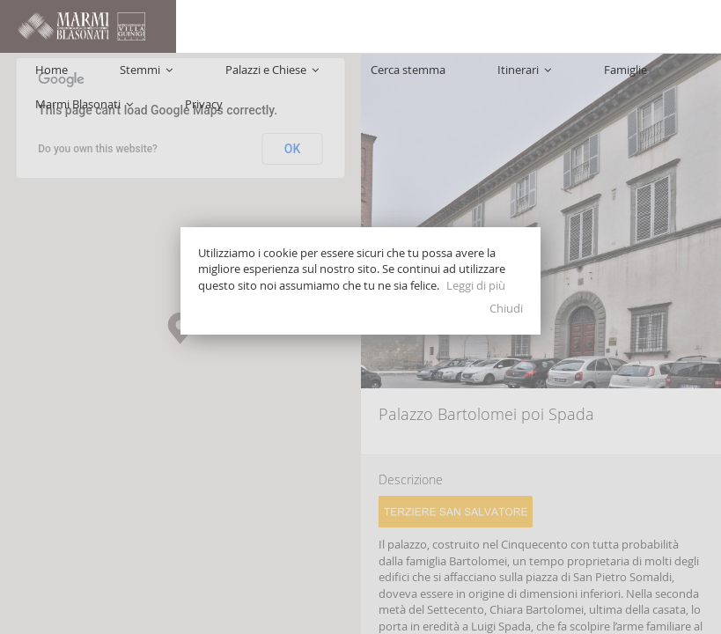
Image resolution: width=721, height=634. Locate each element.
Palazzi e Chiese (261, 79)
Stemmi (170, 79)
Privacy (684, 79)
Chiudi (506, 308)
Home (110, 79)
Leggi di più (475, 285)
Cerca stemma (363, 79)
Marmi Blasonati (599, 79)
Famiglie (511, 79)
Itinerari (445, 79)
